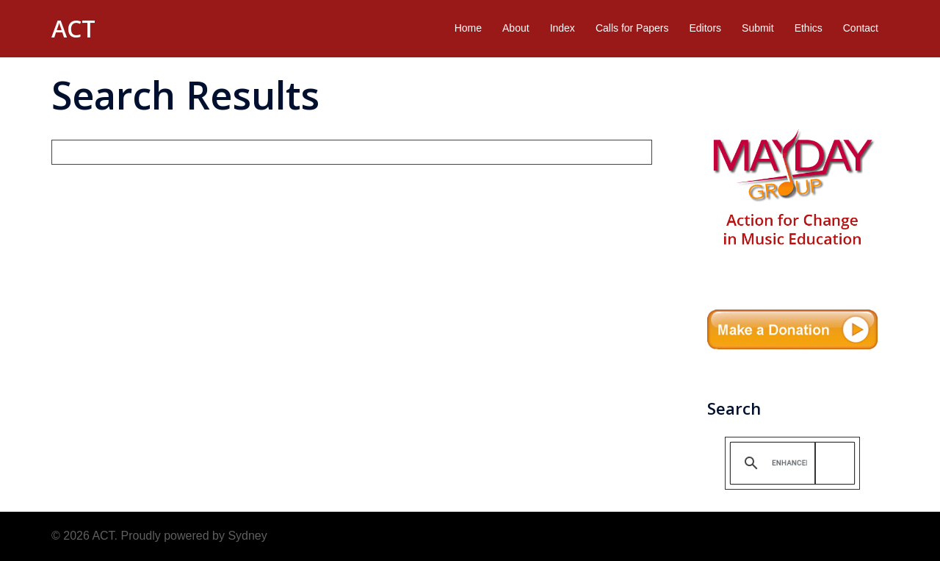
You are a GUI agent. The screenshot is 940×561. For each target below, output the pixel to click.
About (515, 28)
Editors (705, 28)
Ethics (808, 28)
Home (468, 28)
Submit (758, 28)
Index (562, 28)
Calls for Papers (632, 28)
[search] (790, 462)
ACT (73, 28)
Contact (860, 28)
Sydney (247, 535)
